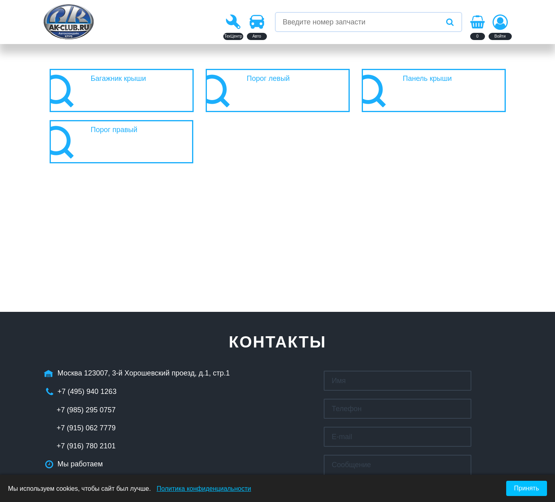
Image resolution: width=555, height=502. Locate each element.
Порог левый (268, 78)
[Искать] (450, 22)
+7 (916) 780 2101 (86, 446)
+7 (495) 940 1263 (87, 392)
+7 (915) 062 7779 (86, 428)
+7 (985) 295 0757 (86, 410)
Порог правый (114, 130)
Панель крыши (427, 78)
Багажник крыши (118, 78)
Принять (526, 488)
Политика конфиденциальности (203, 488)
